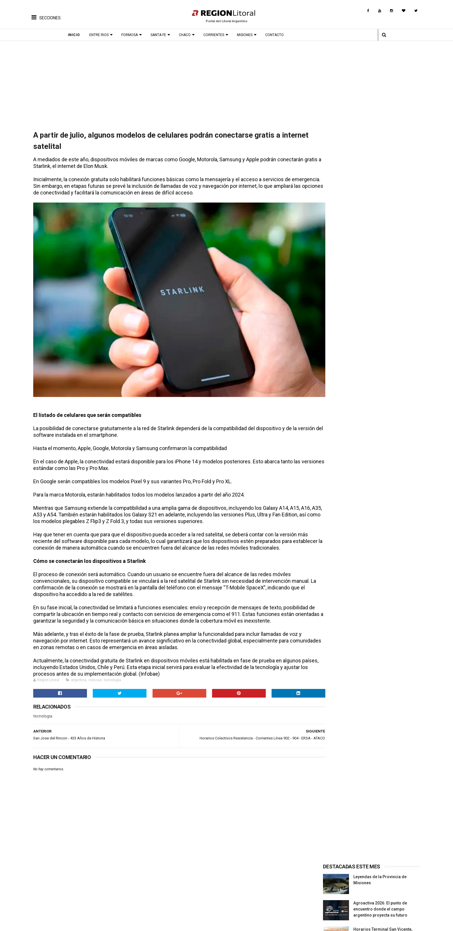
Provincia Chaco (356, 897)
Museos (164, 897)
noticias (93, 675)
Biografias (166, 885)
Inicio (81, 35)
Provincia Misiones (358, 893)
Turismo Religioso (49, 885)
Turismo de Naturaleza (53, 897)
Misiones (251, 35)
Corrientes (220, 35)
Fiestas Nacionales (112, 889)
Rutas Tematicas (47, 905)
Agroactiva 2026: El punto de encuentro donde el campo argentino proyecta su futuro (381, 176)
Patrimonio (167, 893)
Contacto (281, 35)
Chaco (192, 35)
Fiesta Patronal (108, 901)
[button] (46, 13)
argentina (77, 675)
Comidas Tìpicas (231, 893)
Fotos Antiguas (170, 880)
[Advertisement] (226, 84)
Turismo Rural (45, 901)
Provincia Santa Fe (358, 880)
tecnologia (110, 675)
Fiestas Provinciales (113, 885)
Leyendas (165, 889)
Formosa (136, 35)
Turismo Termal (47, 893)
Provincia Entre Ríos (359, 885)
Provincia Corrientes (360, 889)
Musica (222, 885)
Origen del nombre (174, 901)
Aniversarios (106, 893)
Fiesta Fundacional (112, 897)
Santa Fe (165, 35)
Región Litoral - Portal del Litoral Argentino (105, 924)
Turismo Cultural (47, 880)
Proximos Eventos (111, 880)
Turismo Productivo (50, 889)
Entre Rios (106, 35)
